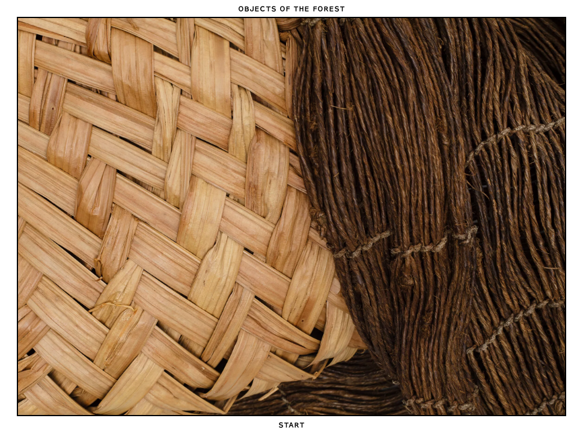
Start (291, 424)
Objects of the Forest (291, 8)
